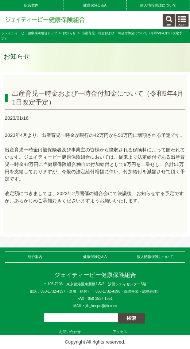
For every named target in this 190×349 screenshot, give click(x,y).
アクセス (120, 332)
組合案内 (31, 5)
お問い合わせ (70, 332)
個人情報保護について (158, 5)
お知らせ (69, 33)
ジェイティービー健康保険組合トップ (29, 33)
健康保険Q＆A (94, 5)
